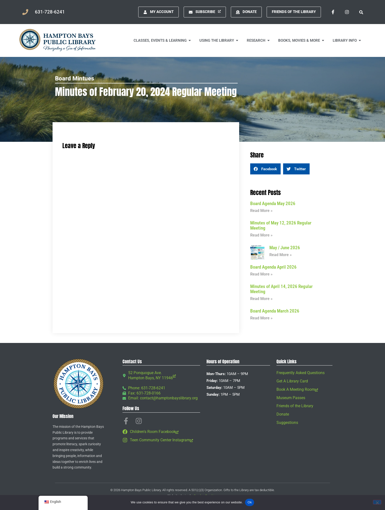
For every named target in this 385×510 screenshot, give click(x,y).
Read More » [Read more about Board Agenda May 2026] (261, 210)
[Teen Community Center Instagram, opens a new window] (161, 440)
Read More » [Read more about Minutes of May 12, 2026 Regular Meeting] (261, 235)
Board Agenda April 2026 (273, 267)
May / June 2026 (284, 247)
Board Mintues (74, 78)
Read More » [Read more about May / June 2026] (280, 254)
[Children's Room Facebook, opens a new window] (161, 431)
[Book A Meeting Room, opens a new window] (304, 389)
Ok (250, 502)
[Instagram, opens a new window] (347, 12)
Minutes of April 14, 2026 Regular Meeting (281, 289)
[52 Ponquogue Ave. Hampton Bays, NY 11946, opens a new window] (161, 375)
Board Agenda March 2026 (274, 311)
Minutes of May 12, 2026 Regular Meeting (280, 225)
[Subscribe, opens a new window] (205, 12)
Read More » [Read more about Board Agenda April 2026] (261, 274)
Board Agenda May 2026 (272, 203)
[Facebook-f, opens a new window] (333, 12)
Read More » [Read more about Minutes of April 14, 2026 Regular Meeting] (261, 298)
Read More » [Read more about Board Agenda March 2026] (261, 318)
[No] (377, 502)
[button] (361, 12)
